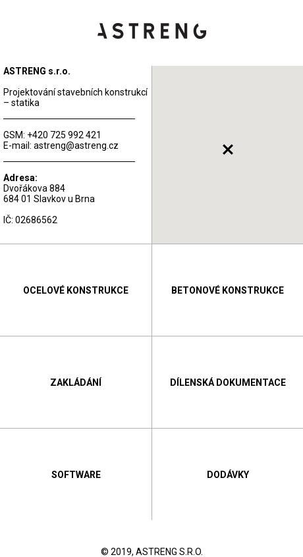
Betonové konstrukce (227, 290)
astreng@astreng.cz (76, 145)
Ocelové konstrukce (75, 290)
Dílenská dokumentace (228, 382)
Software (76, 474)
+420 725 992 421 (64, 135)
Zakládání (75, 382)
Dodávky (228, 474)
